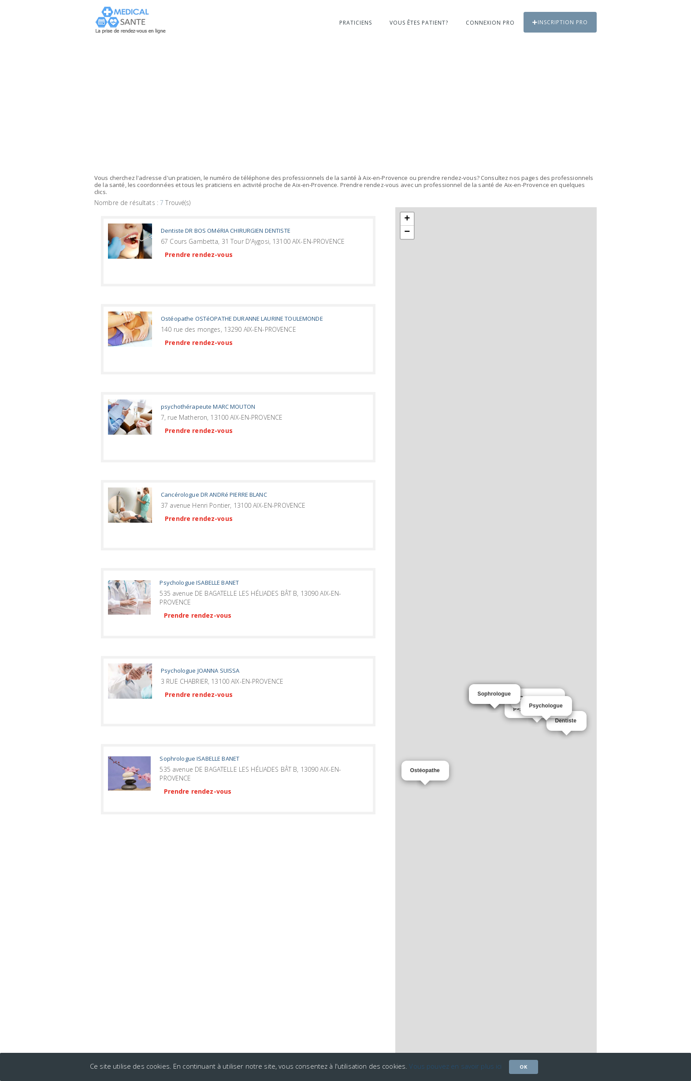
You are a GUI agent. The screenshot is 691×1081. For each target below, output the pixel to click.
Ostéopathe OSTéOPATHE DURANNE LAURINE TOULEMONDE (242, 318)
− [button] (407, 232)
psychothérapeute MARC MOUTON (208, 406)
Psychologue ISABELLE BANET (199, 582)
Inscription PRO (560, 22)
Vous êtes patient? (419, 22)
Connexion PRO (490, 22)
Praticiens (355, 22)
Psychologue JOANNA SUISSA (200, 670)
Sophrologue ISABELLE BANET (199, 758)
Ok (524, 1066)
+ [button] (407, 219)
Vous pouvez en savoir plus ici (455, 1066)
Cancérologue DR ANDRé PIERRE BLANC (214, 494)
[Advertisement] (345, 108)
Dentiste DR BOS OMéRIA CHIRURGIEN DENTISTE (225, 231)
